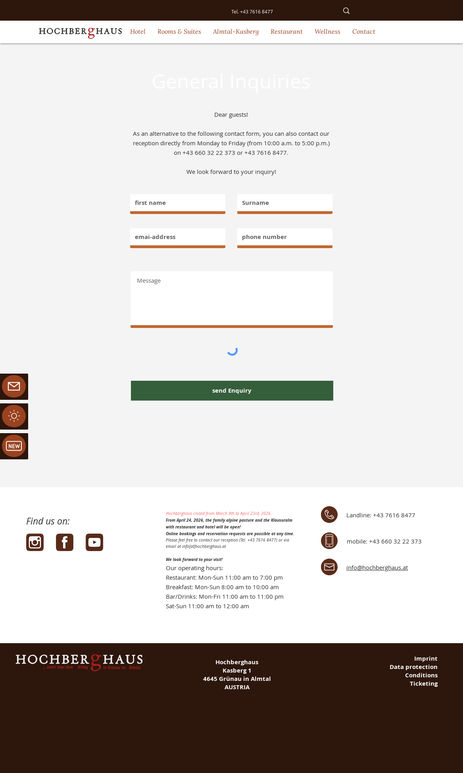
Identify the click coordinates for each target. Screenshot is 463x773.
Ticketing (424, 683)
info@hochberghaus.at (377, 567)
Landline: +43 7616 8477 (380, 515)
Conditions (421, 675)
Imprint (426, 658)
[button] (138, 31)
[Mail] (14, 416)
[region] (14, 416)
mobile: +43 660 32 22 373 (384, 541)
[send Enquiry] (232, 391)
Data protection (414, 667)
